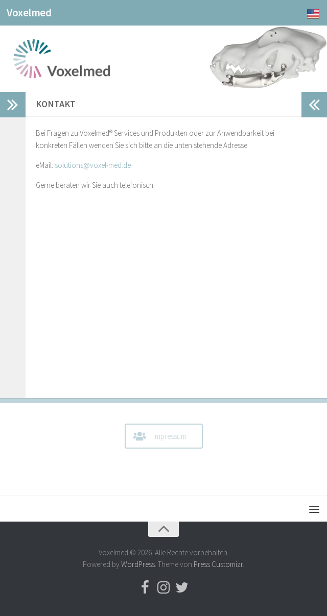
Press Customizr (218, 564)
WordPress (138, 564)
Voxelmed (29, 12)
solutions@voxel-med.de (93, 165)
